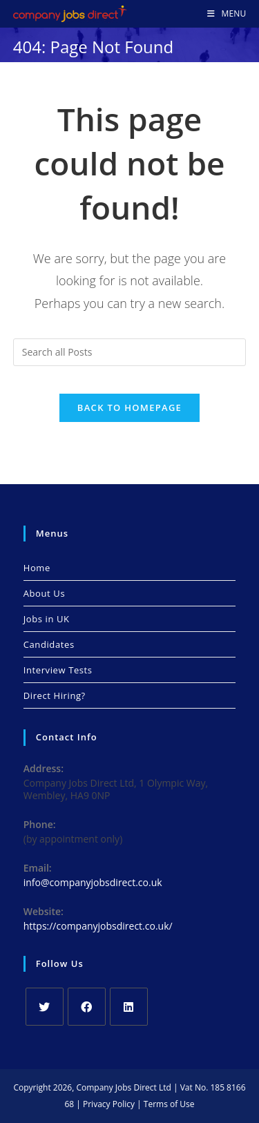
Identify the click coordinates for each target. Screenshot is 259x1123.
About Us (44, 593)
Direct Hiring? (54, 695)
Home (36, 568)
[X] (45, 1007)
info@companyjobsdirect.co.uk (92, 882)
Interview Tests (58, 670)
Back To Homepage (129, 407)
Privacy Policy (109, 1104)
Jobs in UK (46, 619)
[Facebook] (87, 1007)
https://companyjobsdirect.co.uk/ (98, 925)
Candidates (49, 644)
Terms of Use (169, 1104)
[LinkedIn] (129, 1007)
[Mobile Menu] (226, 14)
